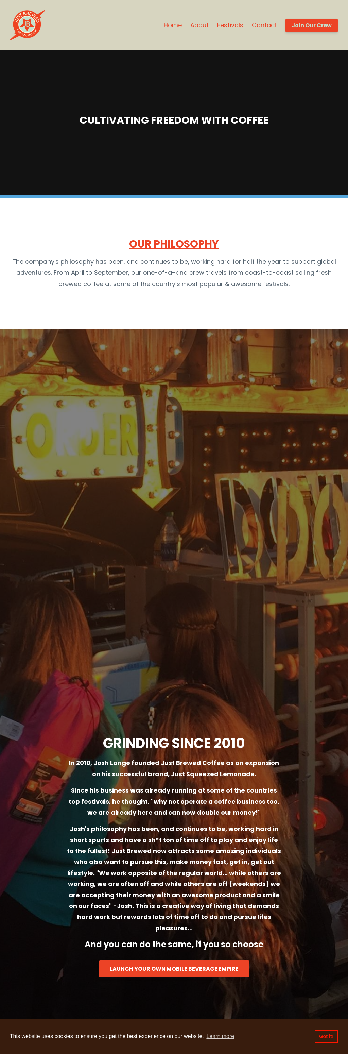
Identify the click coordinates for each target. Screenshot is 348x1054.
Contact (264, 25)
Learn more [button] (220, 1036)
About (199, 25)
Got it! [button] (326, 1036)
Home (173, 25)
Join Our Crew (312, 25)
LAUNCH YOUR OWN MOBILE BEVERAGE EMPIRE (174, 969)
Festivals (230, 25)
